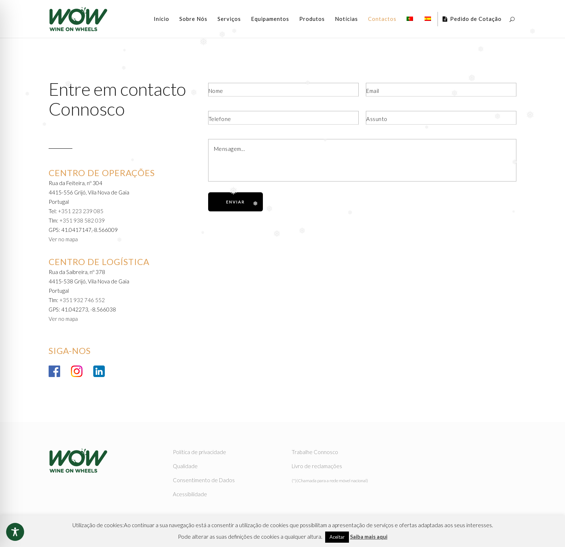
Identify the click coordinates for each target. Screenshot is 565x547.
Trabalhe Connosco (315, 452)
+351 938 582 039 (82, 220)
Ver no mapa (63, 239)
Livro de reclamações (317, 466)
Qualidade (185, 466)
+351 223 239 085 (80, 211)
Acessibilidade (190, 494)
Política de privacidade (199, 452)
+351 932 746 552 (82, 300)
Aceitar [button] (337, 537)
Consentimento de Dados (204, 480)
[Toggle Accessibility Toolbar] (15, 532)
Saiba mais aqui (368, 536)
